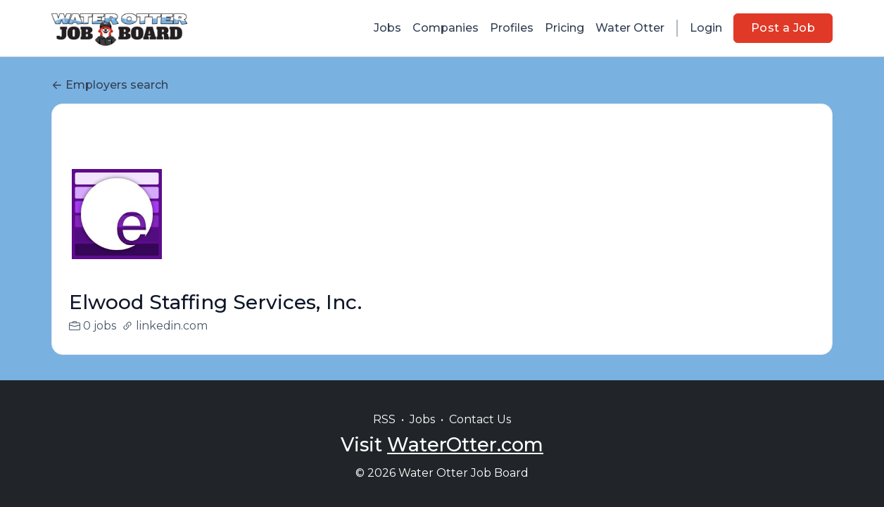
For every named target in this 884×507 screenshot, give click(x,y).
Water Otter (629, 28)
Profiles (511, 28)
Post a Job (783, 28)
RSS (384, 419)
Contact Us (480, 419)
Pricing (564, 28)
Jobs (387, 28)
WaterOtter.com (465, 444)
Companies (445, 28)
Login (706, 28)
